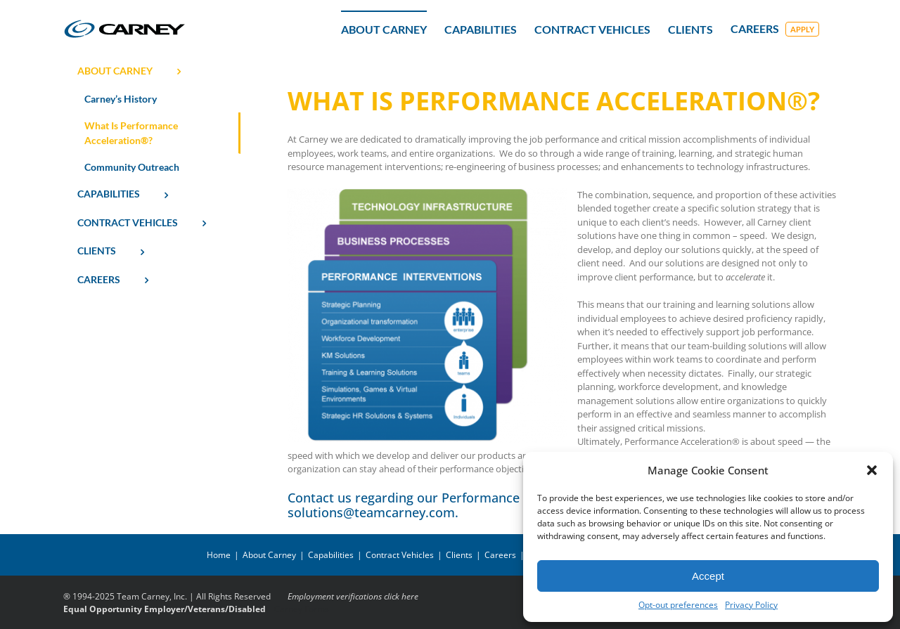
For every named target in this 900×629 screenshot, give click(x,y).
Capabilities (331, 555)
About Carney (269, 555)
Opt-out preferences (678, 605)
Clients (459, 555)
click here (401, 596)
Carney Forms (301, 609)
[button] (872, 470)
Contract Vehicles (400, 555)
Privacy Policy (751, 605)
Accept (708, 576)
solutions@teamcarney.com (371, 512)
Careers (500, 555)
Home (219, 555)
